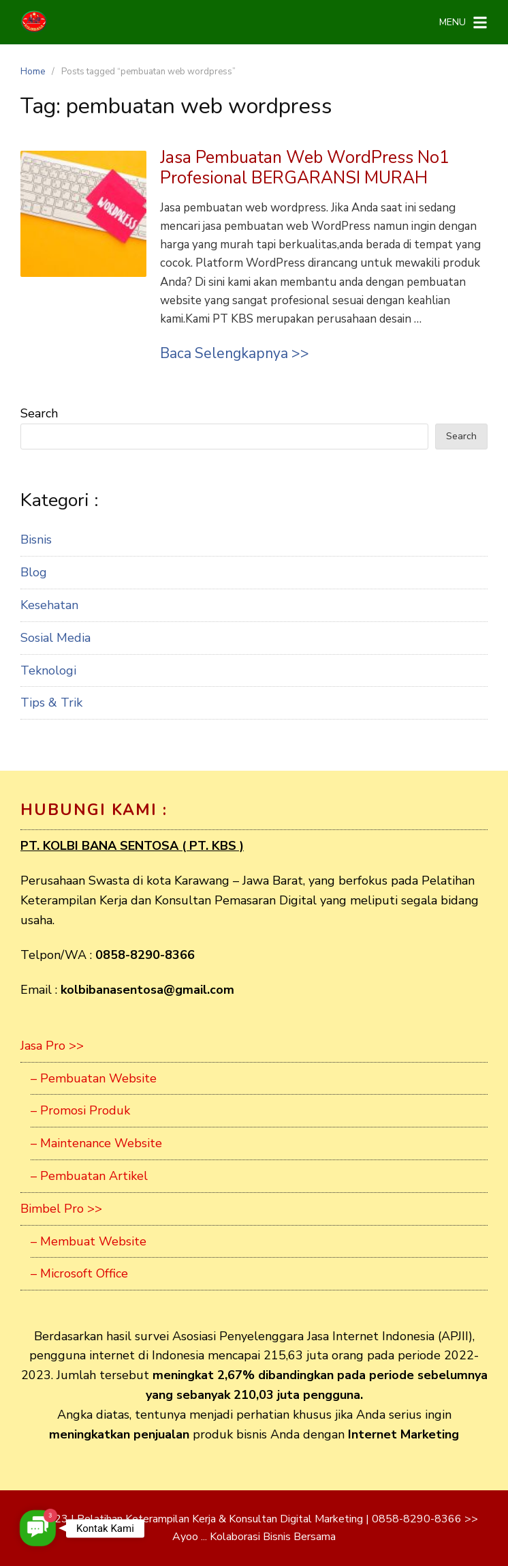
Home (32, 71)
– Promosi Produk (80, 1110)
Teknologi (48, 670)
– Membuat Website (88, 1241)
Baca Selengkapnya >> (234, 353)
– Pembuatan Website (94, 1078)
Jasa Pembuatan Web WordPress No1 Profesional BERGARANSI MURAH (304, 168)
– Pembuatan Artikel (89, 1176)
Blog (33, 572)
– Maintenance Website (96, 1143)
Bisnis (36, 539)
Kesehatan (49, 605)
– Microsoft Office (79, 1273)
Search (39, 413)
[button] (38, 1528)
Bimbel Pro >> (61, 1208)
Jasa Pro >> (52, 1045)
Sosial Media (55, 638)
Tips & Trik (51, 702)
